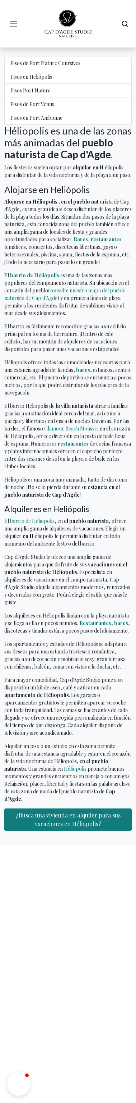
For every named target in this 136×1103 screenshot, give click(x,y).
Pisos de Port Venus (32, 104)
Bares (81, 239)
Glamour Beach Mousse (70, 428)
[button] (18, 1084)
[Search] (125, 24)
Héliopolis (75, 768)
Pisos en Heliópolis (31, 76)
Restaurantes (95, 623)
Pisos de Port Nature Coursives (45, 63)
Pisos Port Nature (30, 90)
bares (83, 369)
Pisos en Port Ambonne (36, 117)
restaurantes (106, 239)
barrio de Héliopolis (34, 275)
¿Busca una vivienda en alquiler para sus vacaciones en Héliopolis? (68, 819)
